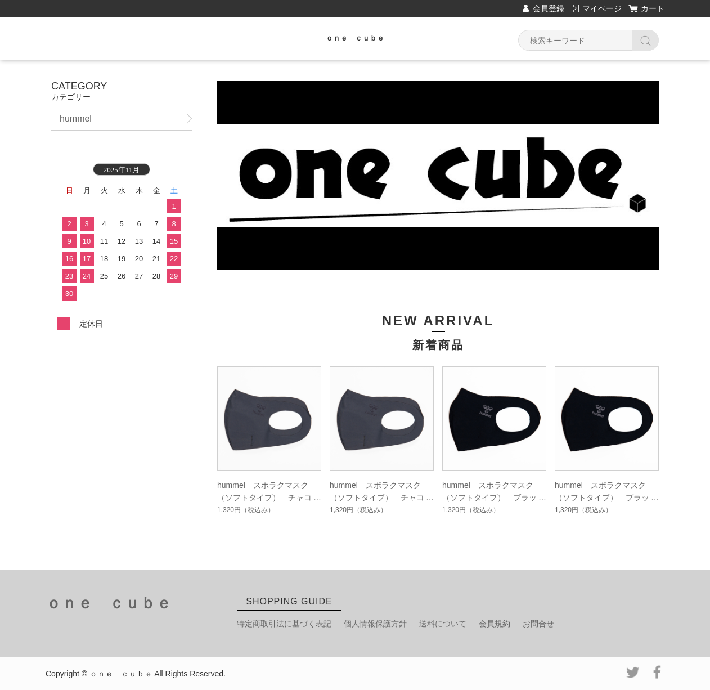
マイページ (602, 8)
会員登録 (548, 8)
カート (652, 8)
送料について (442, 623)
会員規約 (494, 623)
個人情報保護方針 (375, 623)
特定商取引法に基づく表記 (284, 623)
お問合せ (538, 623)
